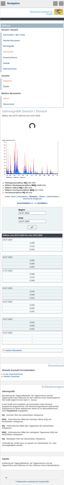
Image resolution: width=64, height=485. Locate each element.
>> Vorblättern (40, 203)
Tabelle (6, 86)
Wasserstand (8, 104)
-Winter (42, 197)
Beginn (22, 210)
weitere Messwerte (13, 350)
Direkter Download (11, 376)
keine (13, 197)
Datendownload (10, 69)
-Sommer (33, 197)
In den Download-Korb (13, 374)
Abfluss (6, 98)
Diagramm (7, 81)
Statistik (6, 63)
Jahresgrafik (8, 52)
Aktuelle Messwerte (11, 41)
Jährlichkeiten (52, 197)
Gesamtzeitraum (10, 57)
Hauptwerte (22, 197)
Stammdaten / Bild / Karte (14, 35)
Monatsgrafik (8, 46)
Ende (21, 218)
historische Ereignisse (32, 199)
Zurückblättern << (25, 203)
